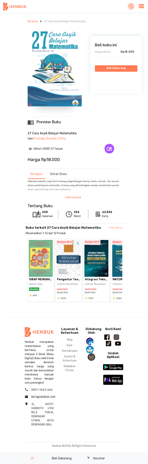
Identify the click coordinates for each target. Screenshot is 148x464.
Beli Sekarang (116, 68)
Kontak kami (69, 351)
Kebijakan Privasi (70, 368)
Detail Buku (58, 174)
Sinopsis (36, 174)
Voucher (96, 458)
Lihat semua (115, 227)
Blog (69, 339)
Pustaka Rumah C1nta (50, 138)
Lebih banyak (73, 197)
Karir (69, 345)
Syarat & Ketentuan (70, 358)
